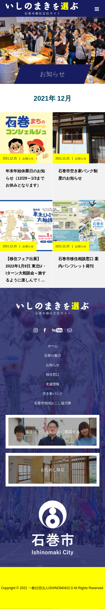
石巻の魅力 (52, 356)
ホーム (53, 346)
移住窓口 (52, 375)
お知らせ (28, 158)
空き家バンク (53, 394)
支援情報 (52, 384)
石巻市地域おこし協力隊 (52, 403)
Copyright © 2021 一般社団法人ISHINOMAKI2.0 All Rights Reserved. (52, 588)
